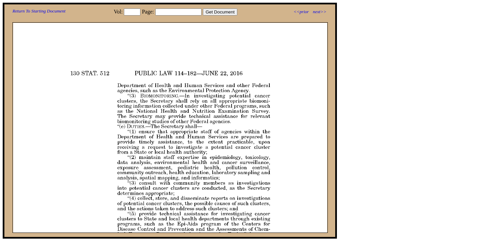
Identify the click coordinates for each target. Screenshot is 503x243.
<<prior (301, 11)
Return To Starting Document (38, 11)
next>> (319, 11)
